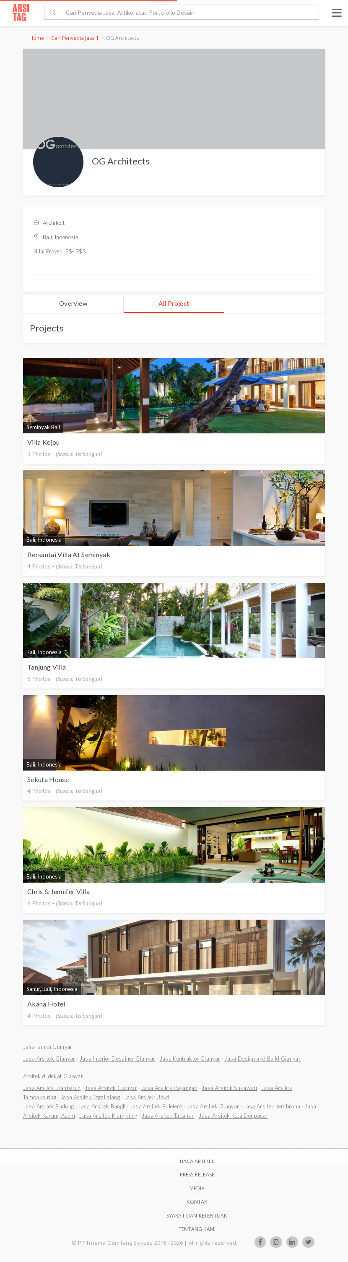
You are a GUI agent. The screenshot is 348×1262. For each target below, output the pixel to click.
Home (36, 38)
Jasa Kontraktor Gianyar (190, 1058)
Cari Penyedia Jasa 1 (75, 38)
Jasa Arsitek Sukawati (229, 1088)
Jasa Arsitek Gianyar (49, 1058)
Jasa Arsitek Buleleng (156, 1106)
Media (197, 1188)
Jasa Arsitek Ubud (147, 1097)
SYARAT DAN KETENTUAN (197, 1215)
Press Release (197, 1174)
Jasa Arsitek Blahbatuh (52, 1088)
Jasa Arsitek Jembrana (271, 1106)
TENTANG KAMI (197, 1229)
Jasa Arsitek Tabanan (168, 1115)
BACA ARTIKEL (197, 1161)
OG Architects (121, 161)
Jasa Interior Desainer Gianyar (118, 1058)
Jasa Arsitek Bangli (101, 1106)
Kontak (197, 1201)
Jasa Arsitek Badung (48, 1106)
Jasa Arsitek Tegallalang (90, 1097)
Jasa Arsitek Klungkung (108, 1115)
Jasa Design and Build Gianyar (262, 1058)
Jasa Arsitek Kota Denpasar (233, 1115)
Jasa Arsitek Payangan (169, 1088)
